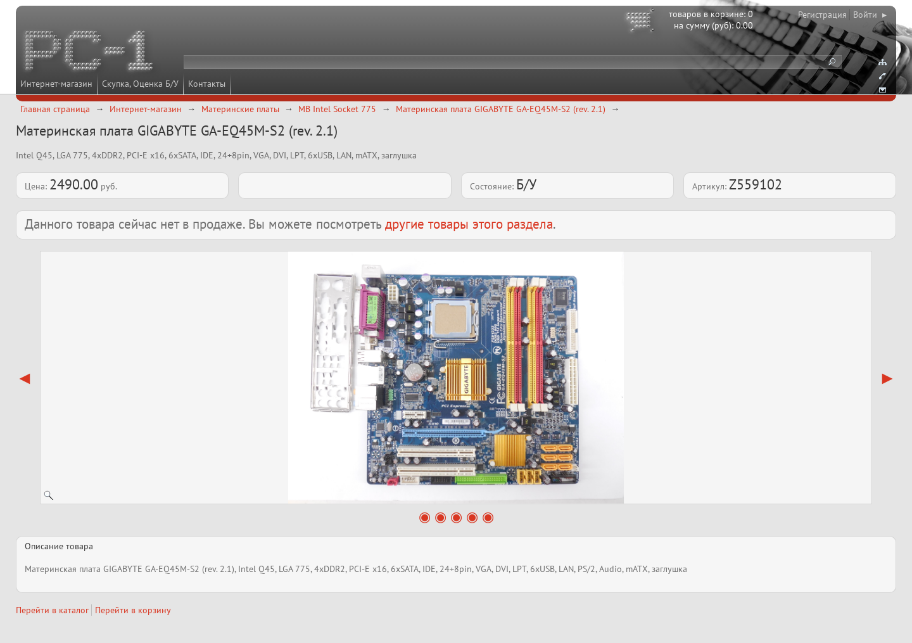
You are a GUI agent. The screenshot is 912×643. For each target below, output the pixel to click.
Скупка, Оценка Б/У (140, 83)
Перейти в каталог (52, 610)
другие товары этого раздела (469, 223)
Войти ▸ (870, 14)
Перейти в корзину (133, 610)
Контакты (206, 83)
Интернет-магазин (56, 83)
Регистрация (822, 14)
